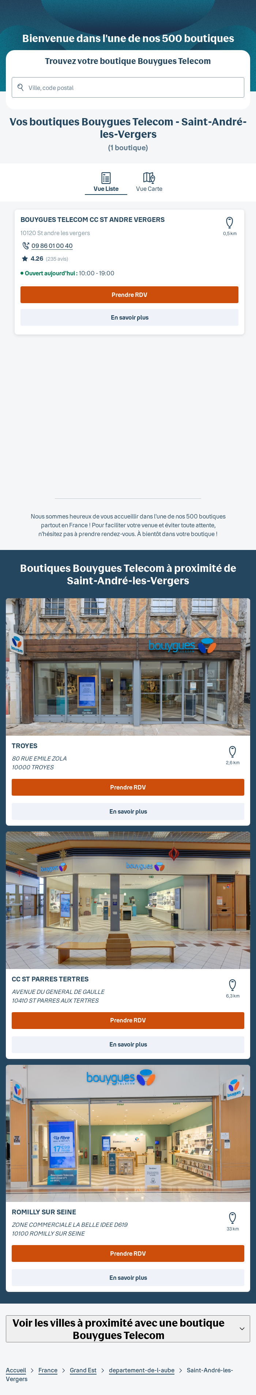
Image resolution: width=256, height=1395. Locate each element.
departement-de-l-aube (141, 1369)
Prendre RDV (129, 294)
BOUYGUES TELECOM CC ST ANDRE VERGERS (92, 219)
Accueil (16, 1369)
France (47, 1369)
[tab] (106, 184)
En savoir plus (129, 317)
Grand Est (83, 1369)
